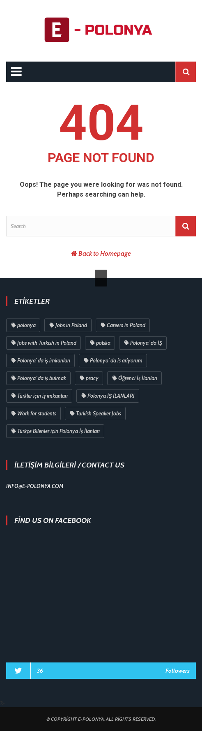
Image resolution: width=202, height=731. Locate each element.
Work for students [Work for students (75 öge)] (36, 413)
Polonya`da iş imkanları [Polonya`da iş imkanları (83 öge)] (43, 360)
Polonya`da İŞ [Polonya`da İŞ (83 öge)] (146, 342)
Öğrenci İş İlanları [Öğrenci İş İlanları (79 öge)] (137, 378)
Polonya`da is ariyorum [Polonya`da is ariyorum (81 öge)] (116, 360)
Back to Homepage (104, 253)
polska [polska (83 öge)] (103, 342)
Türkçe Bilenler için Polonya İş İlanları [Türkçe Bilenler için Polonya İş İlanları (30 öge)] (58, 431)
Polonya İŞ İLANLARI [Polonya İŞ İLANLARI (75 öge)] (111, 395)
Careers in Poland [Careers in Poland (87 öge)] (126, 325)
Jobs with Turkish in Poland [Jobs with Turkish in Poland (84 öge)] (46, 342)
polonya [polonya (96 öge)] (26, 325)
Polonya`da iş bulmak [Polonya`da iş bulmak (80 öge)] (41, 378)
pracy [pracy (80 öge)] (92, 378)
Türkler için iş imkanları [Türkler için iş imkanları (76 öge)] (42, 395)
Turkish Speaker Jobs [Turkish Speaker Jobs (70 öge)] (98, 413)
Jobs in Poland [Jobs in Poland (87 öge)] (71, 325)
